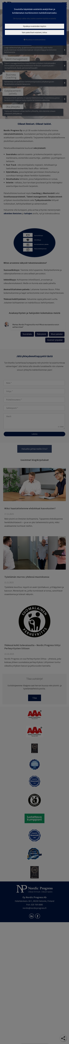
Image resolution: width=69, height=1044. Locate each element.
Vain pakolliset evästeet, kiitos (34, 32)
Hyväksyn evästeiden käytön (34, 26)
